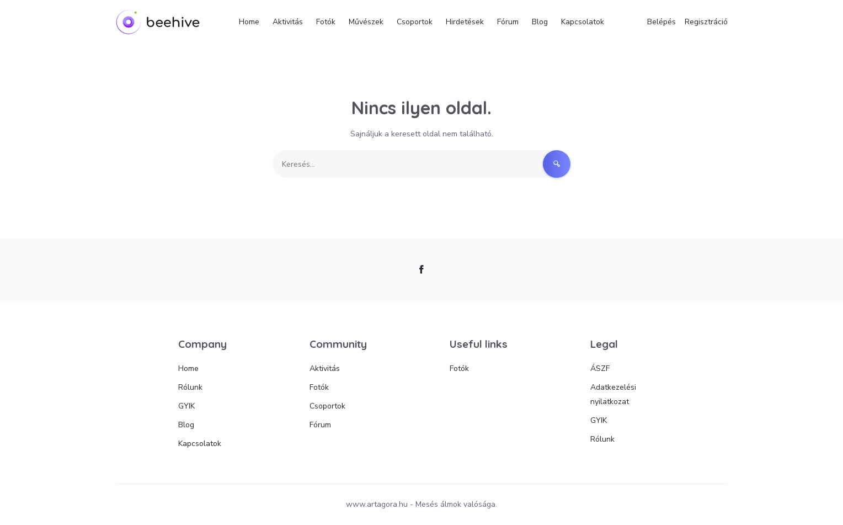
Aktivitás (288, 22)
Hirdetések (465, 22)
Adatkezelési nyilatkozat (613, 394)
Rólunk (190, 387)
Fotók (325, 22)
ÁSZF (600, 368)
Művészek (366, 22)
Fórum (508, 22)
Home (249, 22)
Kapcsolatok (582, 22)
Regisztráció (706, 22)
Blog (540, 22)
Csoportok (415, 22)
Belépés (661, 22)
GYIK (186, 406)
